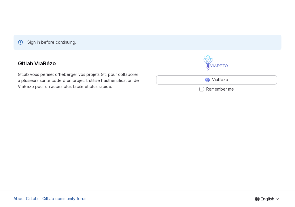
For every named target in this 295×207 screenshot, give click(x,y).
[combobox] (266, 198)
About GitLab (26, 198)
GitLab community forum (65, 198)
